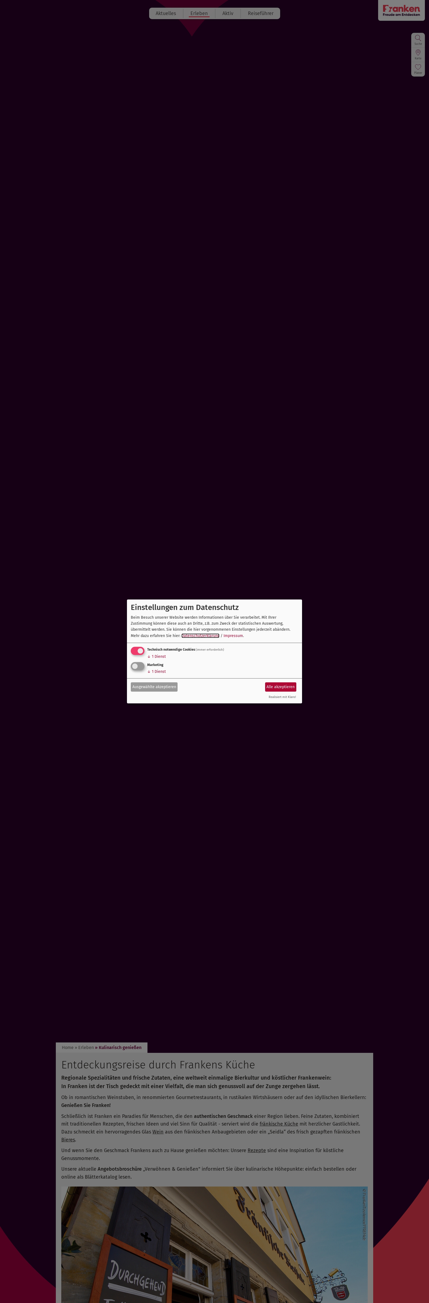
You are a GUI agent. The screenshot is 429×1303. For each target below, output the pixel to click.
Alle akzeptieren (280, 686)
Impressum (233, 635)
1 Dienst (156, 656)
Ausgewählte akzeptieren (154, 686)
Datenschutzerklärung (200, 635)
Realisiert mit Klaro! (282, 697)
